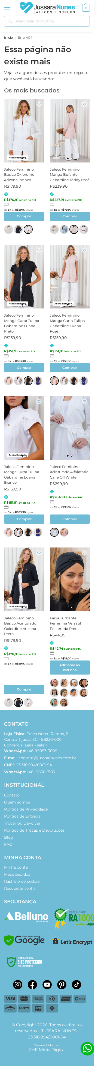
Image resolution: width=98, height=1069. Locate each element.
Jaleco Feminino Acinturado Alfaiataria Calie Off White (69, 471)
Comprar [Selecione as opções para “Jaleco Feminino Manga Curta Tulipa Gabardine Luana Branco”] (24, 519)
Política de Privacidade (26, 809)
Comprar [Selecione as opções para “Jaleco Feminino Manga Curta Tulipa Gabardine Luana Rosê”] (69, 368)
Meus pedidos (17, 874)
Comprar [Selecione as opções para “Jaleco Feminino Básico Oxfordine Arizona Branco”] (24, 216)
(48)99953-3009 (30, 750)
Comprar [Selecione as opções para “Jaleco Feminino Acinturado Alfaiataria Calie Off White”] (69, 519)
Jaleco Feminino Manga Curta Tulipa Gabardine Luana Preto (21, 323)
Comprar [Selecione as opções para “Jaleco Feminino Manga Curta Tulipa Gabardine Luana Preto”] (24, 368)
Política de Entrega (22, 816)
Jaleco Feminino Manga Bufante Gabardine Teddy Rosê (70, 174)
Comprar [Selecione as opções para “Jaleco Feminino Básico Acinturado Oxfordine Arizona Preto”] (24, 689)
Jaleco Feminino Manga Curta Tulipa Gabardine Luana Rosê (67, 323)
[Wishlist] (39, 104)
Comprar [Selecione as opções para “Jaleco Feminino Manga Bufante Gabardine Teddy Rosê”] (69, 216)
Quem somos (17, 802)
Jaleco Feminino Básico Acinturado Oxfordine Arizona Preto (20, 626)
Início (8, 37)
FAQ (8, 844)
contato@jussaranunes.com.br (47, 757)
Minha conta (16, 867)
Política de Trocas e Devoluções (34, 830)
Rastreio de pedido (22, 881)
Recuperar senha (20, 888)
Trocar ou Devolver (22, 823)
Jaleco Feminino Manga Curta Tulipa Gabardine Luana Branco (21, 474)
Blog (8, 837)
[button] (85, 8)
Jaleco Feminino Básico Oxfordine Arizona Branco (19, 174)
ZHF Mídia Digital (47, 1049)
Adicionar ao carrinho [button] (69, 667)
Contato (12, 795)
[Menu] (12, 8)
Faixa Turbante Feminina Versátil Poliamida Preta (65, 623)
